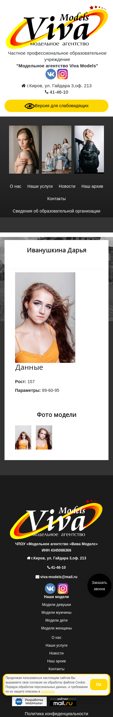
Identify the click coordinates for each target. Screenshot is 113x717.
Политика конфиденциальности (56, 713)
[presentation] (10, 177)
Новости (67, 186)
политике (47, 691)
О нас (15, 186)
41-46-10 (58, 91)
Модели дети (57, 620)
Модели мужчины (56, 612)
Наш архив (92, 186)
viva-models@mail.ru (58, 577)
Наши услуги (40, 186)
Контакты (56, 198)
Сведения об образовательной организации (56, 211)
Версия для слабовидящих (56, 105)
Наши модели (56, 597)
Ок (99, 684)
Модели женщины (56, 628)
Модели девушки (56, 605)
